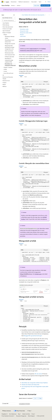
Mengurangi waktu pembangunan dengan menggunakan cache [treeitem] (9, 47)
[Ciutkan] (14, 15)
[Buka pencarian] (45, 2)
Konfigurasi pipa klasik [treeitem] (9, 56)
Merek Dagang (31, 416)
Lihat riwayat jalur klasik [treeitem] (10, 54)
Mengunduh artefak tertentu (26, 32)
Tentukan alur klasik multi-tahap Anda (30, 384)
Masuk (49, 1)
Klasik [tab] (25, 76)
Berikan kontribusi (26, 414)
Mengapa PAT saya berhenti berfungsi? (33, 335)
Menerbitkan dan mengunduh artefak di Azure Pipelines (35, 382)
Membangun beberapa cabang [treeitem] (9, 37)
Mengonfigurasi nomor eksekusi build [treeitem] (9, 40)
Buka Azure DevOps (45, 5)
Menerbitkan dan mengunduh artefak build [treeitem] (10, 64)
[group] (34, 91)
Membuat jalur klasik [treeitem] (9, 52)
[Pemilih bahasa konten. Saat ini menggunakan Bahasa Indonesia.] (7, 411)
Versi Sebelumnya (12, 414)
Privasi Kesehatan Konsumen (7, 416)
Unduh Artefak (33, 48)
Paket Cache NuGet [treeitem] (9, 50)
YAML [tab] (21, 76)
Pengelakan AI (4, 414)
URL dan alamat (38, 373)
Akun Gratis (36, 5)
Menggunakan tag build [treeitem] (10, 43)
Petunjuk (22, 34)
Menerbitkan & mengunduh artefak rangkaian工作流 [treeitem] (9, 60)
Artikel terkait (23, 36)
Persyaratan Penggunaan (21, 416)
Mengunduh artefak (24, 31)
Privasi (33, 414)
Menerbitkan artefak (24, 29)
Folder (22, 115)
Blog (19, 414)
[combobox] (9, 18)
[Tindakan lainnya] (49, 15)
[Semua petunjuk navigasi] (20, 15)
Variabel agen (38, 274)
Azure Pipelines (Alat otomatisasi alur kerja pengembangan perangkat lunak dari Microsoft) (33, 15)
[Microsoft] (2, 2)
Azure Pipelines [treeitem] (6, 23)
